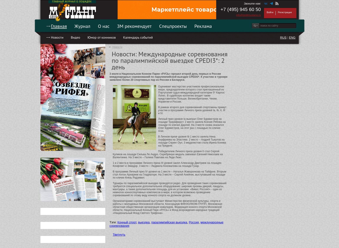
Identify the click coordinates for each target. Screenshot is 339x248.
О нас (104, 26)
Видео (75, 37)
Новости (57, 37)
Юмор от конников (102, 37)
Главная (59, 26)
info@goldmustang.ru (248, 15)
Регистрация (285, 12)
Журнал (82, 26)
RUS (283, 37)
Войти (270, 12)
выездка (144, 222)
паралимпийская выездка (169, 222)
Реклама (203, 26)
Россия (194, 222)
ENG (292, 37)
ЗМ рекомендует (134, 26)
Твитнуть (119, 234)
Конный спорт (126, 222)
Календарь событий (138, 37)
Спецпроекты (173, 26)
